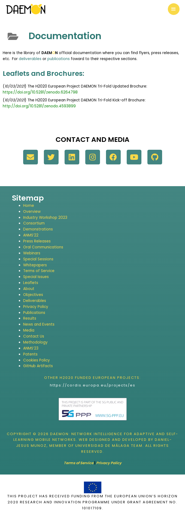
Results (29, 318)
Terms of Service (38, 270)
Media (28, 330)
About (28, 288)
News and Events (38, 324)
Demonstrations (38, 229)
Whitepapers (35, 265)
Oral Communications (43, 247)
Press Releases (37, 241)
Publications (34, 312)
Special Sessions (38, 259)
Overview (32, 211)
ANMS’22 (30, 235)
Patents (30, 354)
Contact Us (33, 336)
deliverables (30, 58)
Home (28, 205)
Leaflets (30, 282)
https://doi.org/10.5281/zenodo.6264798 (40, 92)
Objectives (33, 294)
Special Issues (36, 276)
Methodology (35, 342)
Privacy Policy (35, 306)
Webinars (31, 253)
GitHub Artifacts (38, 366)
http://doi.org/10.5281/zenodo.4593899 (39, 106)
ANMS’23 (30, 348)
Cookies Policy (36, 360)
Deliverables (34, 300)
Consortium (34, 223)
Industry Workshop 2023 (45, 217)
